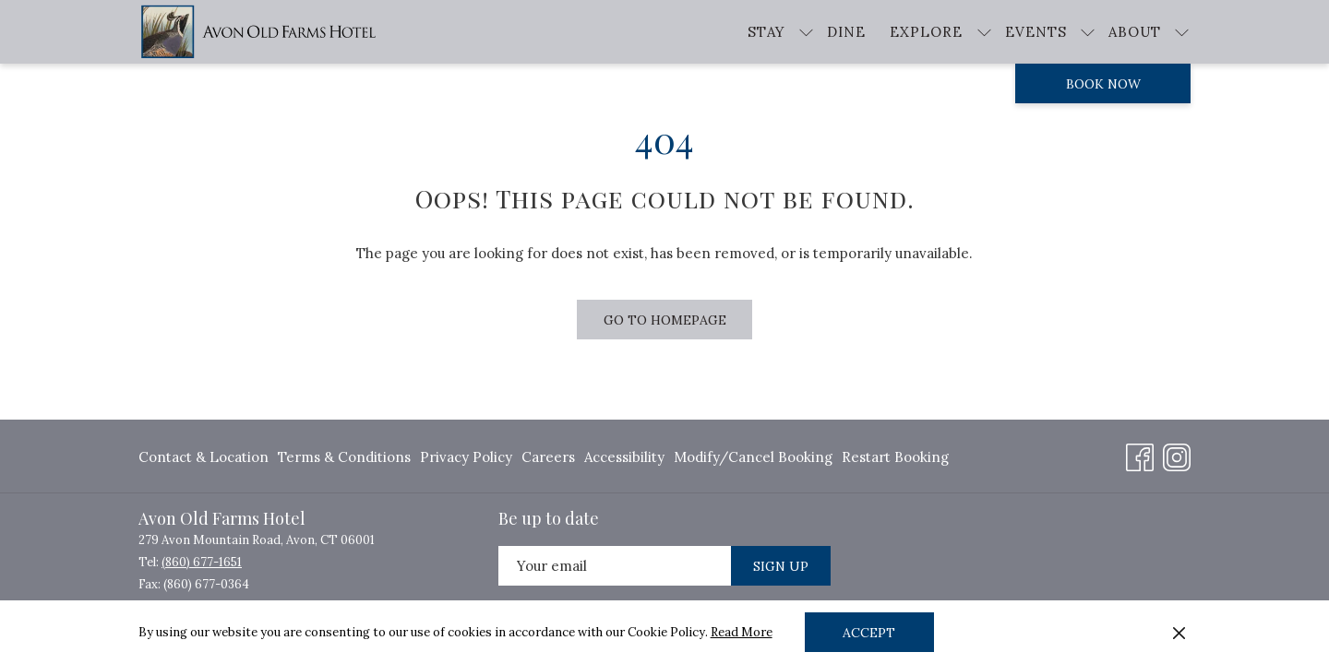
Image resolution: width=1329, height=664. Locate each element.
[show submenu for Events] (1087, 32)
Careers (548, 457)
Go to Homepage (665, 320)
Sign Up (780, 566)
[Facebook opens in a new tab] (1140, 454)
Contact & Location (203, 457)
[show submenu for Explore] (984, 32)
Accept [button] (869, 632)
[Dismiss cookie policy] (1179, 633)
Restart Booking (895, 457)
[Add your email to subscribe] (614, 566)
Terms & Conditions (344, 457)
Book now (1103, 84)
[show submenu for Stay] (806, 32)
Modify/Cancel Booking (753, 457)
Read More (741, 632)
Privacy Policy (466, 457)
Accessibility (624, 457)
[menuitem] (205, 457)
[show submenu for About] (1182, 32)
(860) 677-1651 (202, 562)
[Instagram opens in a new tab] (1177, 454)
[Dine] (846, 32)
